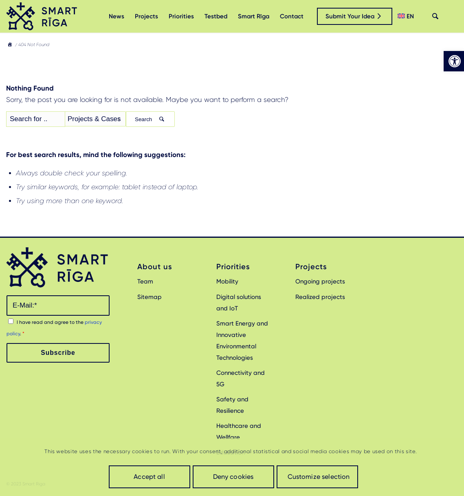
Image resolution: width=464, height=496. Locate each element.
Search (150, 119)
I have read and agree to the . (54, 328)
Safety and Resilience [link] (232, 405)
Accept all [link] (149, 476)
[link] (454, 61)
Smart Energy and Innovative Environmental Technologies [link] (242, 340)
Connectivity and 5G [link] (240, 378)
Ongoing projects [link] (320, 281)
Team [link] (145, 281)
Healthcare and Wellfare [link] (238, 431)
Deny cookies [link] (233, 476)
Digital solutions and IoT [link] (238, 302)
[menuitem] (116, 16)
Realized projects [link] (320, 297)
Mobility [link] (227, 281)
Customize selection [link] (319, 476)
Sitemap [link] (149, 297)
